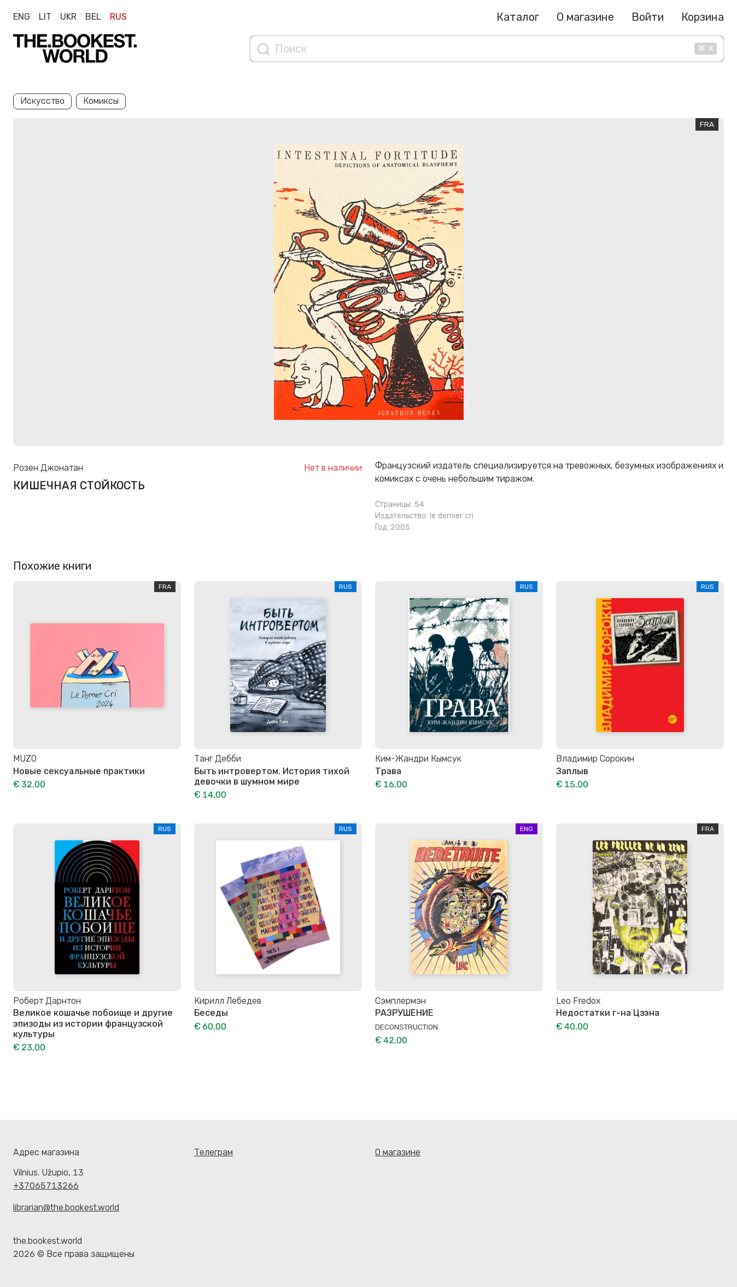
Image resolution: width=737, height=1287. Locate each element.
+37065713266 (46, 1185)
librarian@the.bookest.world (66, 1207)
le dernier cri (451, 515)
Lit (45, 16)
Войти (647, 17)
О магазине (585, 17)
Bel (93, 16)
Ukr (68, 16)
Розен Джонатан (48, 468)
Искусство (42, 101)
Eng (21, 16)
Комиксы (101, 101)
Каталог (517, 17)
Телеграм (213, 1152)
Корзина (702, 17)
